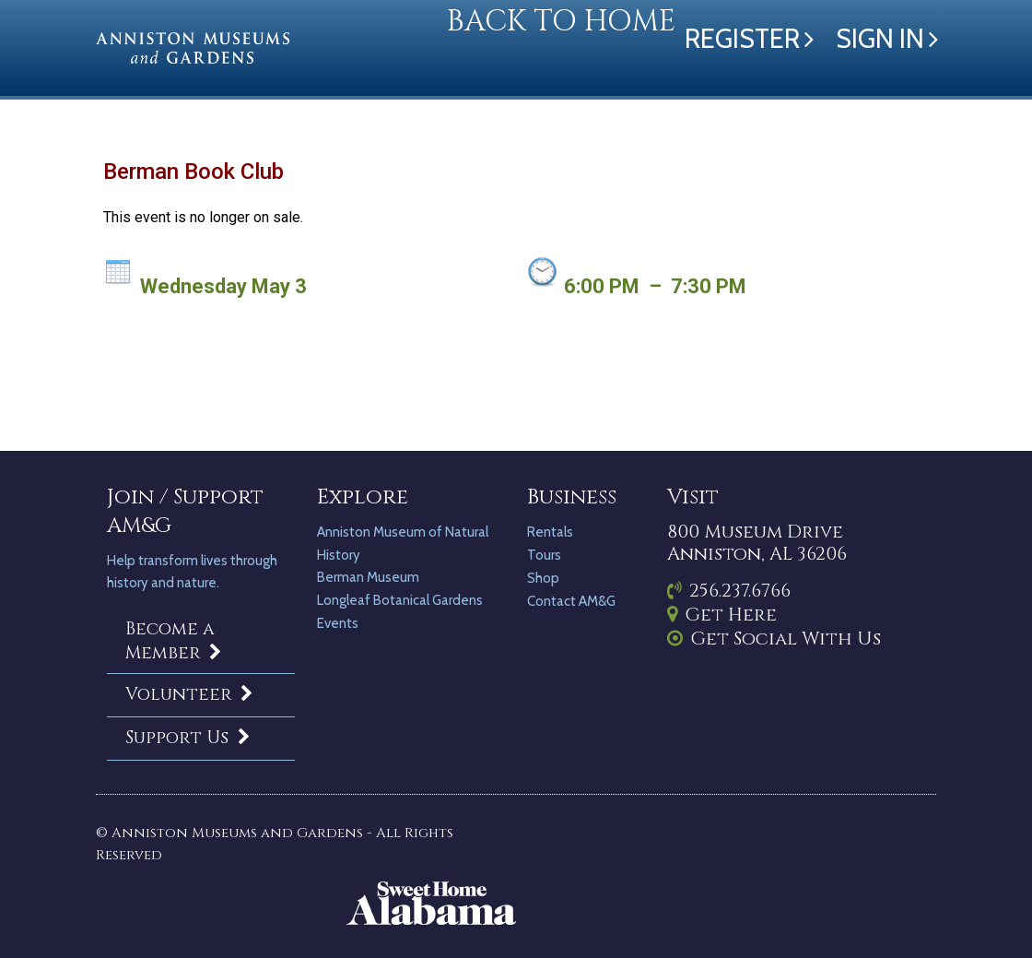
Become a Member (176, 641)
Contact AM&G (571, 601)
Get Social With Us (774, 638)
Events (337, 623)
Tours (544, 555)
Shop (543, 578)
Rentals (550, 532)
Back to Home (561, 21)
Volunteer (191, 694)
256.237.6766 (729, 590)
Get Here (722, 614)
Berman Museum (368, 577)
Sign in (880, 38)
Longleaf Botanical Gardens (400, 600)
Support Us (190, 738)
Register (742, 38)
